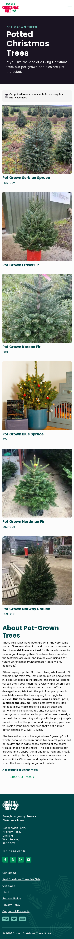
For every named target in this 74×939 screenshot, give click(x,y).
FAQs (5, 892)
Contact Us (9, 872)
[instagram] (21, 860)
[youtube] (28, 860)
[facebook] (5, 860)
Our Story (8, 885)
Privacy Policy (11, 904)
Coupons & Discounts (16, 911)
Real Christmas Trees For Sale (21, 879)
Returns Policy (11, 898)
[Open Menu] (70, 8)
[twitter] (13, 860)
